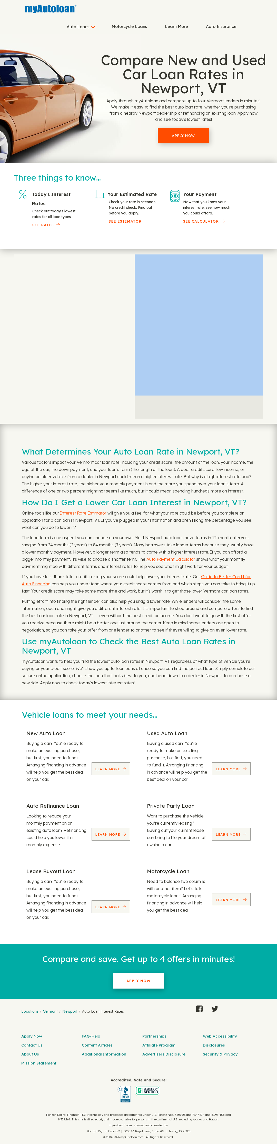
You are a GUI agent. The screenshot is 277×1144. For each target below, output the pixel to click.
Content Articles (97, 1045)
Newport (69, 1011)
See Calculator (201, 221)
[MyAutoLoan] (50, 9)
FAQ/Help (91, 1036)
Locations (29, 1011)
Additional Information (104, 1054)
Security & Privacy (220, 1054)
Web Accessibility (220, 1036)
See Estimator (125, 221)
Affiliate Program (158, 1045)
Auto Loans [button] (78, 26)
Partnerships (154, 1036)
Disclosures (214, 1045)
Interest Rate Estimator (83, 513)
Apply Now (183, 135)
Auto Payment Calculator (170, 559)
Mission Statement (38, 1063)
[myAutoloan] (138, 1090)
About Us (30, 1054)
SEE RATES (43, 225)
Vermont (50, 1011)
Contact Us (32, 1045)
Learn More (176, 26)
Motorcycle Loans (129, 26)
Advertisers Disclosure (163, 1054)
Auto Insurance (221, 26)
